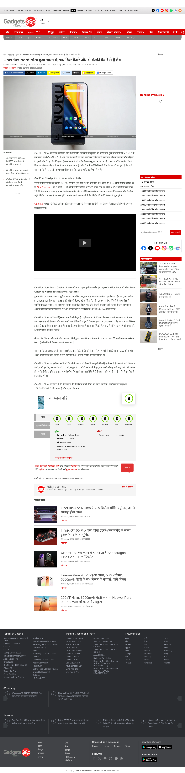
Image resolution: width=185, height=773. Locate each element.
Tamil (127, 746)
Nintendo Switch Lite (102, 658)
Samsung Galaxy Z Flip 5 (44, 660)
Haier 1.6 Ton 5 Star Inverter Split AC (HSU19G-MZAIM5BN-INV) (105, 671)
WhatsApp (116, 758)
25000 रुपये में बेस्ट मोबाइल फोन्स (152, 209)
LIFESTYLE (56, 11)
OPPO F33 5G (72, 647)
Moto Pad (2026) (73, 669)
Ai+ (126, 641)
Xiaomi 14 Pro (9, 671)
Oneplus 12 (8, 662)
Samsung (168, 650)
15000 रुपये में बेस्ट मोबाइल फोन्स (152, 200)
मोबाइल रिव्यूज (146, 259)
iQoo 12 (36, 650)
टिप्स (65, 38)
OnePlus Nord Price (52, 478)
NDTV (6, 11)
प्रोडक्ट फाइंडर (113, 32)
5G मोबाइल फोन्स (147, 182)
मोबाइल (9, 38)
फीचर (61, 32)
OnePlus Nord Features (72, 478)
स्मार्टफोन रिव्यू (53, 465)
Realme (167, 644)
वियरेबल (118, 38)
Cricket (41, 11)
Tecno (166, 660)
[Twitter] (150, 248)
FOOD (48, 11)
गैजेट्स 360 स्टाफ (9, 68)
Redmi (166, 647)
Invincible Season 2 (41, 672)
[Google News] (177, 248)
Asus (127, 650)
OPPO (166, 638)
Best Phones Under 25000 (44, 641)
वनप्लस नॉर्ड (58, 398)
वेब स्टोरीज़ (131, 38)
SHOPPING (88, 11)
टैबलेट (20, 38)
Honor (127, 660)
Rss (121, 758)
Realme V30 (38, 638)
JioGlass (36, 675)
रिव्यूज (51, 32)
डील (151, 32)
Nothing (147, 657)
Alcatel (128, 644)
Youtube (105, 758)
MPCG (114, 11)
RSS (40, 742)
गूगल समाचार (71, 469)
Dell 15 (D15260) (73, 663)
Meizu (147, 650)
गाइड (99, 32)
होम (7, 32)
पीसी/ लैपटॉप (53, 38)
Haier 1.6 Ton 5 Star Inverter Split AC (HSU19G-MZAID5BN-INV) (105, 663)
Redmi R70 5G (72, 660)
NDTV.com (70, 757)
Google (128, 653)
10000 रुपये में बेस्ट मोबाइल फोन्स (152, 191)
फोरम (129, 32)
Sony (166, 653)
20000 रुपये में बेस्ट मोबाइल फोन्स (152, 205)
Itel (145, 644)
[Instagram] (164, 248)
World (13, 11)
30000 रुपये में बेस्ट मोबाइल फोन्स (152, 214)
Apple (127, 647)
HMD (127, 657)
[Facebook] (143, 248)
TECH (73, 11)
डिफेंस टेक (87, 32)
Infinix (147, 638)
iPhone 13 (7, 668)
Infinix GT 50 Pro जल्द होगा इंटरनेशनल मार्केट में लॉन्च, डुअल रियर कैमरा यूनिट (73, 721)
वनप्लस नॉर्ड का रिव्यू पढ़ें (63, 458)
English (95, 746)
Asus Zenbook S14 (74, 666)
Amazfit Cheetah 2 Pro (103, 641)
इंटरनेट (96, 38)
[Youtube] (157, 248)
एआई (34, 32)
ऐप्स (29, 38)
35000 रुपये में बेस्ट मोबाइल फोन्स (152, 218)
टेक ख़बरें (18, 32)
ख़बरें (17, 55)
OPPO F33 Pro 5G (74, 650)
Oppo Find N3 (9, 674)
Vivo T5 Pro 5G (72, 644)
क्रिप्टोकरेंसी (163, 32)
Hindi (106, 746)
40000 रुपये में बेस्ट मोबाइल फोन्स (152, 223)
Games (80, 11)
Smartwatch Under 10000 (14, 656)
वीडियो (72, 32)
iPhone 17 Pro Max (11, 643)
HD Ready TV (39, 678)
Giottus (36, 657)
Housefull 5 (37, 666)
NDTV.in (68, 760)
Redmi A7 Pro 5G (73, 653)
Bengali (117, 746)
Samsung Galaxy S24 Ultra (44, 653)
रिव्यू (43, 417)
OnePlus (38, 203)
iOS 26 (6, 650)
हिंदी (26, 11)
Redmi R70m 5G (73, 657)
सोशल (107, 38)
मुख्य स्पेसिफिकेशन (43, 426)
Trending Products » (152, 95)
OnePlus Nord (45, 187)
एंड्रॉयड (41, 469)
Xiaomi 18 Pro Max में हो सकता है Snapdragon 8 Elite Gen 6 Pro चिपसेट (161, 723)
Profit (21, 11)
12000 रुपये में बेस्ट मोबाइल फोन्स (152, 196)
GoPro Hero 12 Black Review (45, 669)
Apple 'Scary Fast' (40, 663)
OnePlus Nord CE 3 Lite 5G (15, 665)
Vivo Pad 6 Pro (72, 672)
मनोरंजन (39, 38)
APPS (97, 11)
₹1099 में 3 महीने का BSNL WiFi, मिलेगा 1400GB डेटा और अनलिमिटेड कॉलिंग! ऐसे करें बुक (118, 723)
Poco (166, 641)
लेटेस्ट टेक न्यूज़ (40, 465)
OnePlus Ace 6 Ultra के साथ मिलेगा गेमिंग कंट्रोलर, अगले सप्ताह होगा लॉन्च (28, 721)
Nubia (147, 660)
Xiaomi (167, 663)
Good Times (133, 11)
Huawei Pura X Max (74, 638)
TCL (165, 657)
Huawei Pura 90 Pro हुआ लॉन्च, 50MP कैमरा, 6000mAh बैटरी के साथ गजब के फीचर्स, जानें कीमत (73, 696)
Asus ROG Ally (99, 655)
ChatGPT (7, 647)
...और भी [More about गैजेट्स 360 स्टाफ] (100, 490)
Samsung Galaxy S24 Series (45, 644)
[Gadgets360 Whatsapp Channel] (171, 248)
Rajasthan (106, 11)
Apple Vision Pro (10, 659)
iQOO (146, 641)
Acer (127, 638)
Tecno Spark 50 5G (74, 641)
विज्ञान (86, 38)
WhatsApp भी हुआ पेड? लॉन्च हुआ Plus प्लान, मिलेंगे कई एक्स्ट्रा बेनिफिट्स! (27, 694)
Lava (146, 647)
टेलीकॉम (75, 38)
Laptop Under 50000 (12, 653)
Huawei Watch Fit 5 (101, 638)
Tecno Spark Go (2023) (13, 677)
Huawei (128, 663)
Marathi (122, 11)
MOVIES (32, 11)
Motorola (148, 653)
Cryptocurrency (39, 647)
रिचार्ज (140, 32)
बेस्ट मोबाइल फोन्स (147, 186)
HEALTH (66, 11)
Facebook (94, 758)
